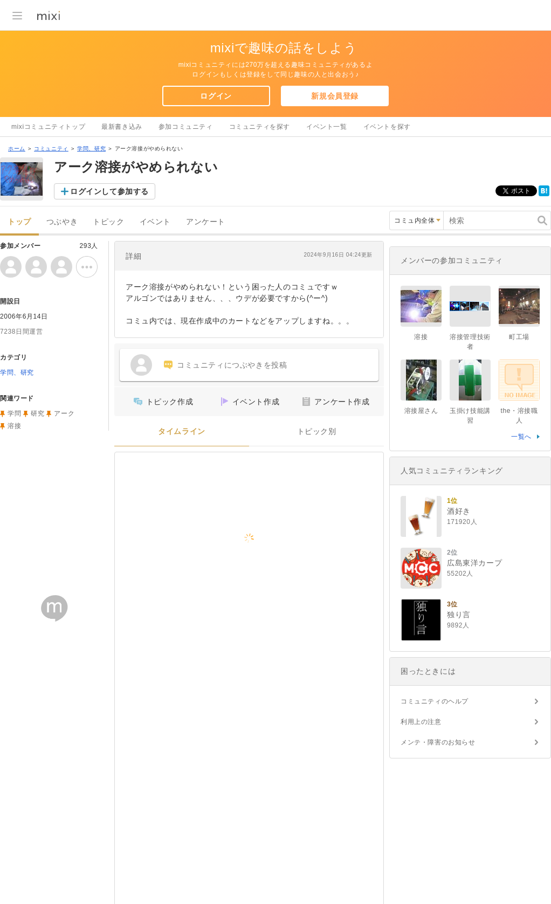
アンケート (205, 222)
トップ (19, 222)
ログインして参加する (109, 191)
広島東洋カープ (474, 562)
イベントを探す (387, 126)
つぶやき (62, 222)
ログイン (215, 96)
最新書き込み (121, 126)
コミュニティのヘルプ (435, 701)
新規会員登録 (335, 96)
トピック (108, 222)
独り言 (459, 614)
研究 (37, 413)
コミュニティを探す (259, 126)
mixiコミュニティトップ (48, 126)
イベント (155, 222)
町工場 (519, 337)
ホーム (16, 148)
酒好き (459, 511)
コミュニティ (51, 148)
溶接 (14, 426)
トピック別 (316, 431)
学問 (14, 413)
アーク (64, 413)
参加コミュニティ (186, 126)
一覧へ (521, 436)
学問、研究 (91, 148)
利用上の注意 (421, 722)
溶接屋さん (421, 411)
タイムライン (181, 431)
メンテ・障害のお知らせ (438, 742)
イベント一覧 (326, 126)
